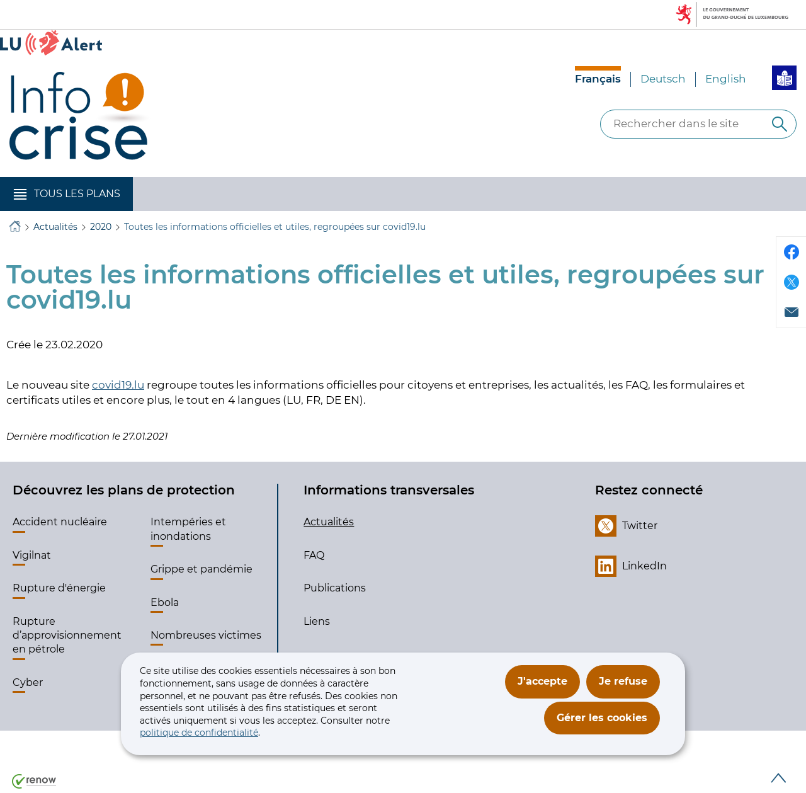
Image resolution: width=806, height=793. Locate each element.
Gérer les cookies (602, 718)
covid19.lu (118, 385)
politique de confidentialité (199, 732)
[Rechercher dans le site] (780, 124)
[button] (66, 194)
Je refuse (623, 681)
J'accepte (542, 681)
